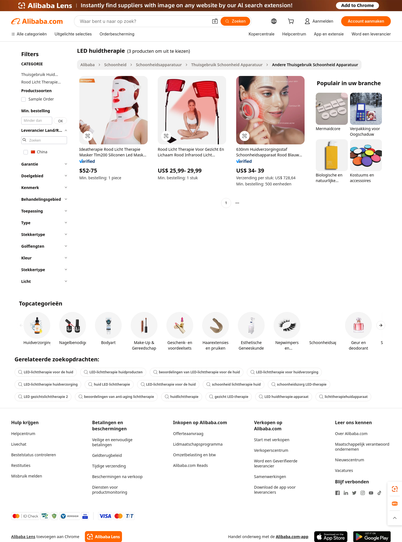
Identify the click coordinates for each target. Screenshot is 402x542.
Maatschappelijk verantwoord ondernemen (362, 446)
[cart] (292, 22)
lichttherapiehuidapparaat (343, 396)
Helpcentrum (23, 433)
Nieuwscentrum (349, 459)
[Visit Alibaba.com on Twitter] (354, 492)
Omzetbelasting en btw (194, 454)
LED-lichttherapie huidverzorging (48, 384)
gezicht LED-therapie (228, 396)
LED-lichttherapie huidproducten (113, 372)
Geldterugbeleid (107, 455)
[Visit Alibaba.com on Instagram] (362, 492)
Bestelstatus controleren (33, 454)
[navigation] (42, 168)
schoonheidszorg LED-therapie (299, 384)
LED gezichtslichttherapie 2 (43, 396)
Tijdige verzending (109, 466)
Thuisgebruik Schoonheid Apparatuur (226, 64)
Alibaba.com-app (292, 536)
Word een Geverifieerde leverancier (275, 463)
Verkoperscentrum (271, 450)
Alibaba (87, 64)
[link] (394, 489)
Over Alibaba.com (351, 433)
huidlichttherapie (181, 396)
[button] (215, 21)
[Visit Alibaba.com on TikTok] (379, 492)
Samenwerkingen (270, 476)
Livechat (18, 444)
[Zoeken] (235, 21)
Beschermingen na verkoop (117, 476)
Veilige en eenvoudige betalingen (112, 442)
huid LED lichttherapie (109, 384)
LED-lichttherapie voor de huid (45, 372)
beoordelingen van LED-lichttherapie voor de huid (196, 372)
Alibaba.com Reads (190, 465)
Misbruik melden (26, 476)
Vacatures (344, 470)
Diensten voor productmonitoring (109, 489)
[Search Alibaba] (143, 21)
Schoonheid (115, 64)
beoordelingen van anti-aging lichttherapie (116, 396)
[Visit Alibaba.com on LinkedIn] (345, 492)
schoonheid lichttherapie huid (233, 384)
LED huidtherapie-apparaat (283, 396)
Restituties (20, 465)
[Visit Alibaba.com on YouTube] (371, 492)
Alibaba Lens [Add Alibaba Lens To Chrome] (23, 536)
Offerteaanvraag (188, 433)
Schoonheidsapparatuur (159, 64)
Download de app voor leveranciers (275, 489)
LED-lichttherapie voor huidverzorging (284, 372)
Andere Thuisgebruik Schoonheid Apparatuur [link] (315, 64)
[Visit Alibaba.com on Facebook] (337, 492)
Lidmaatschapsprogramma (197, 444)
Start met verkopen (271, 439)
